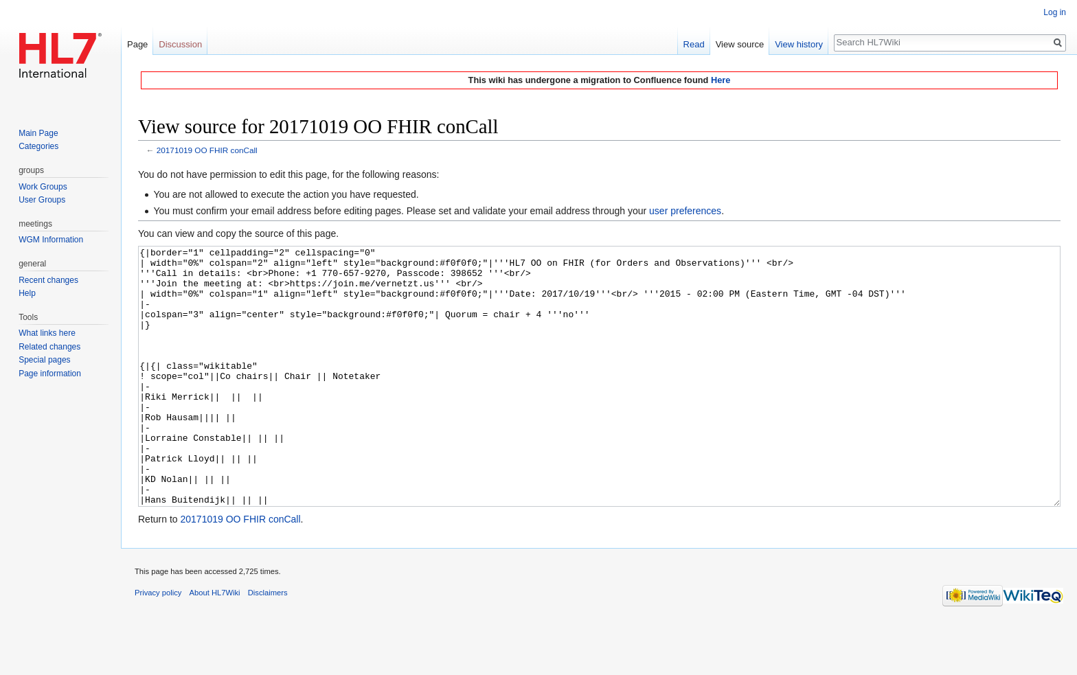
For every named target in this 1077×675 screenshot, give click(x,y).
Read (694, 44)
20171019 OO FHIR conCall (207, 150)
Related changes (49, 347)
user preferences (685, 210)
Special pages (44, 360)
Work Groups (43, 187)
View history (799, 44)
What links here (47, 333)
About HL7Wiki (215, 644)
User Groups (42, 200)
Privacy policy (158, 644)
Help (27, 293)
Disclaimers (268, 644)
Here (720, 80)
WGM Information (51, 239)
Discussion (180, 44)
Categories (38, 146)
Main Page (38, 133)
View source (740, 44)
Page (137, 44)
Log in (1054, 12)
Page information (50, 373)
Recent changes (48, 280)
